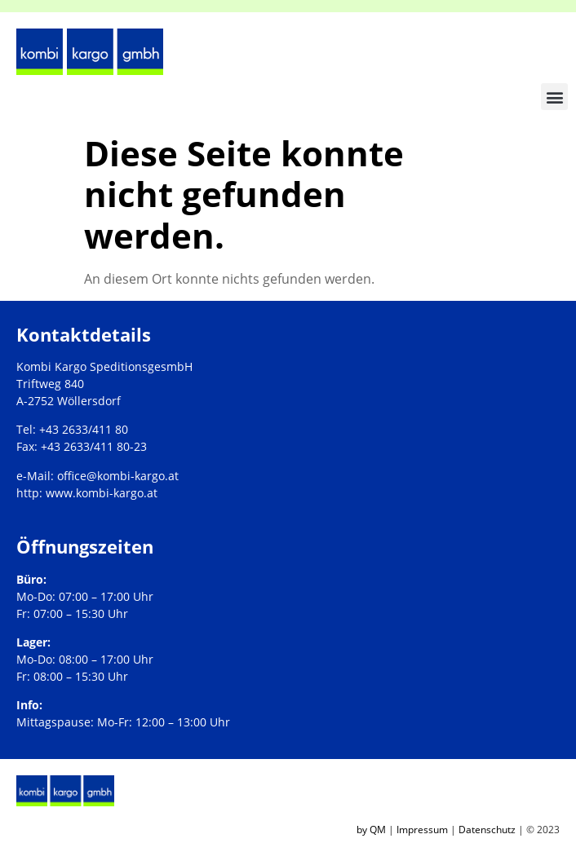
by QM (371, 829)
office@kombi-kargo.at (118, 475)
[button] (554, 96)
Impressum (422, 829)
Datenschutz (487, 829)
